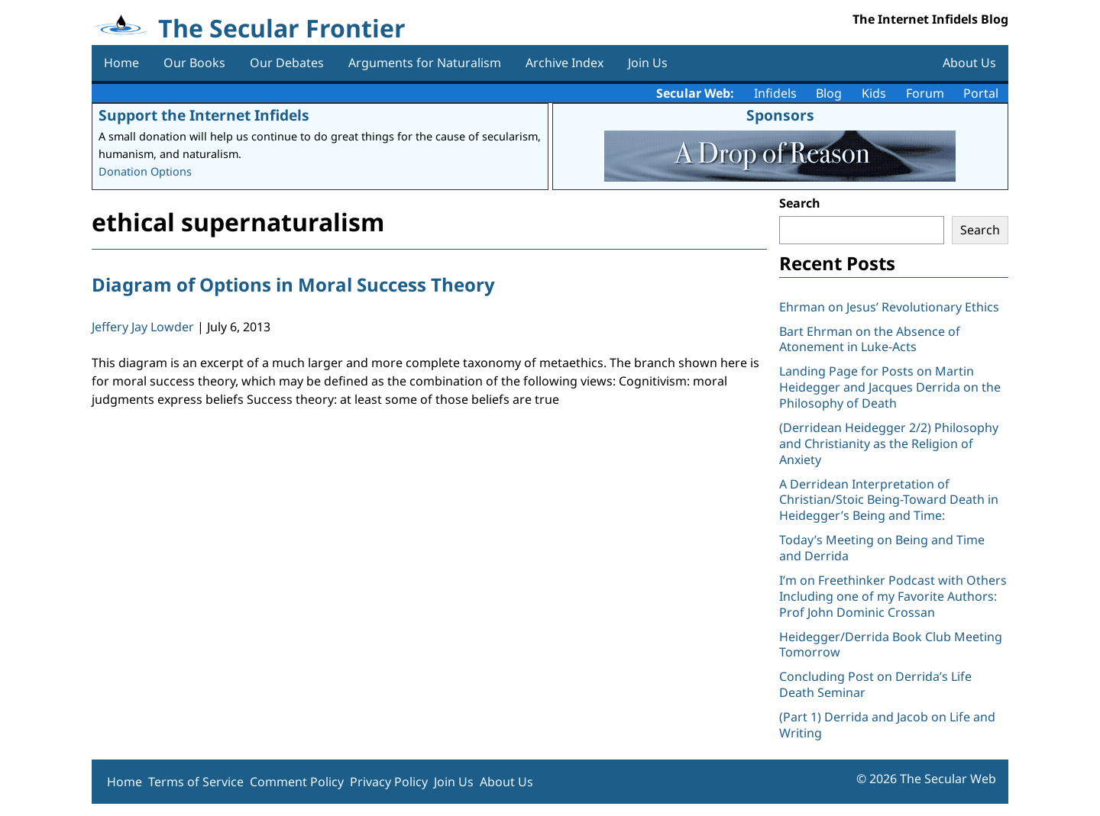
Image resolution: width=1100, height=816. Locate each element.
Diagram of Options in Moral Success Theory (293, 284)
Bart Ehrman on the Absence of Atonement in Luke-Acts (869, 339)
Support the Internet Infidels (204, 115)
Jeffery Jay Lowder (143, 326)
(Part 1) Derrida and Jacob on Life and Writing (887, 724)
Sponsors (780, 115)
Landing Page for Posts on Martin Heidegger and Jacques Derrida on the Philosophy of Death (890, 387)
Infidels (775, 93)
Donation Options (145, 171)
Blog (829, 93)
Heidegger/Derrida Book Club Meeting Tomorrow (890, 644)
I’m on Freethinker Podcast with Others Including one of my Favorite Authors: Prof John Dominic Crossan (893, 596)
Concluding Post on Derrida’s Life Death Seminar (875, 684)
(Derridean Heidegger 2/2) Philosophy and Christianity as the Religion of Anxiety (888, 443)
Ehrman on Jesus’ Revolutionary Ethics (889, 306)
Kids (874, 93)
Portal (980, 93)
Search (799, 203)
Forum (925, 93)
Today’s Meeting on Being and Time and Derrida (882, 547)
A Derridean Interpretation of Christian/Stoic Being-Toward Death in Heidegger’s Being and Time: (888, 500)
